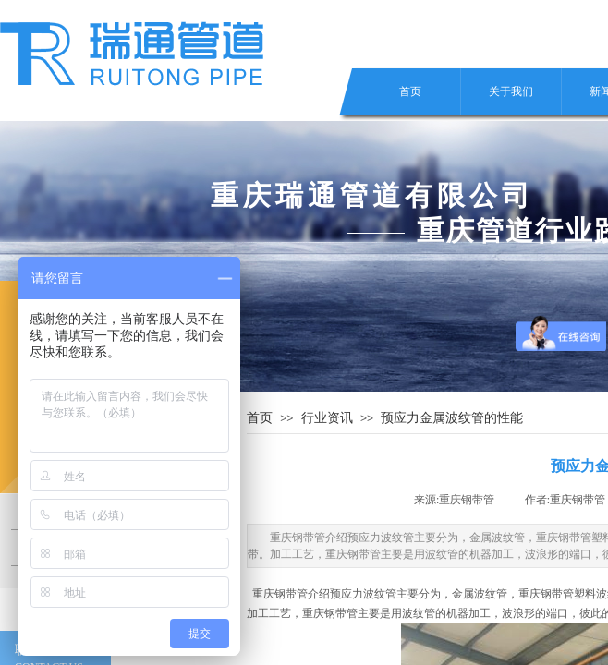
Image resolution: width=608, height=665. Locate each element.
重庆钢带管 (280, 593)
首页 (410, 91)
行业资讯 (327, 417)
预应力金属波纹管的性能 (452, 417)
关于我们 (511, 91)
